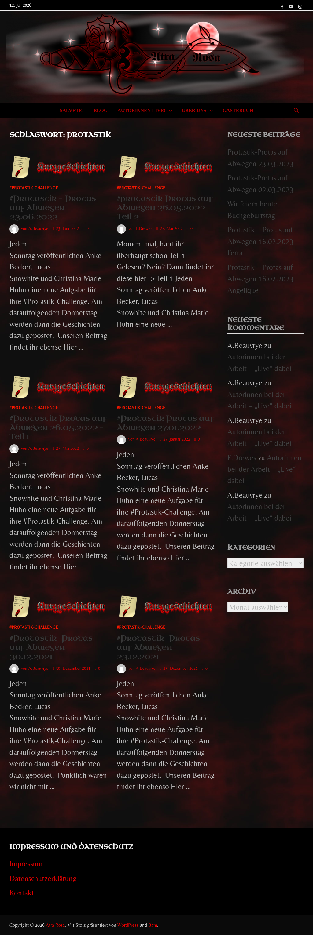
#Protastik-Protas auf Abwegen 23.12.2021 (158, 647)
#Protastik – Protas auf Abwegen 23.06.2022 (52, 207)
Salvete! (72, 110)
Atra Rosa (55, 925)
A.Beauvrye (38, 228)
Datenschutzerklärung (42, 878)
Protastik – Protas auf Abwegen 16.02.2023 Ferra (260, 241)
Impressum (25, 863)
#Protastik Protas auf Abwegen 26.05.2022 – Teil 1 (58, 427)
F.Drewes (144, 228)
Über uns (194, 110)
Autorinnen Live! (141, 110)
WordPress (127, 925)
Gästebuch (238, 110)
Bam (152, 925)
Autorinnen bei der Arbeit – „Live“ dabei (264, 469)
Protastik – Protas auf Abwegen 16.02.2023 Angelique (260, 279)
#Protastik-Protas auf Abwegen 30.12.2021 (51, 647)
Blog (101, 110)
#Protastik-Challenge (33, 187)
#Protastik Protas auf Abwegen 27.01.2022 (165, 422)
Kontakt (21, 892)
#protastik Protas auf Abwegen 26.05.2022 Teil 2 (165, 207)
